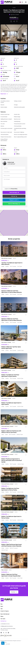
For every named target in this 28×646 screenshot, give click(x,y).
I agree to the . (11, 188)
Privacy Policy (14, 188)
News (2, 616)
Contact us (3, 621)
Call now (14, 196)
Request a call (14, 200)
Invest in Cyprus (5, 611)
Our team (3, 618)
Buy (1, 604)
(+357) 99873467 (11, 164)
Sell (1, 608)
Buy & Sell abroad (5, 614)
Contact (14, 592)
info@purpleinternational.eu (7, 626)
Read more (4, 93)
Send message (14, 192)
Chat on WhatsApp (14, 203)
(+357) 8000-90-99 (5, 624)
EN (21, 2)
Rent (2, 606)
